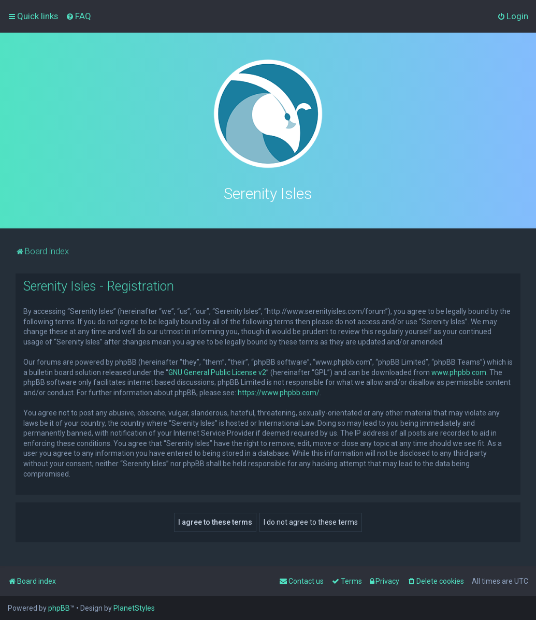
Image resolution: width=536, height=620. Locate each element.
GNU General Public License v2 (217, 371)
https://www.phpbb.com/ (279, 391)
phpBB (59, 608)
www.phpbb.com (458, 371)
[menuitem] (78, 16)
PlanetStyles (134, 608)
